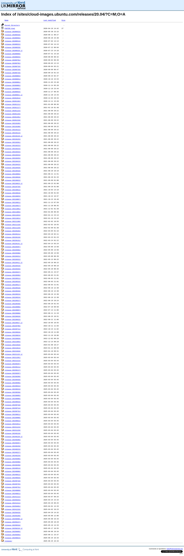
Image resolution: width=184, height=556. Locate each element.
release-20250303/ (13, 534)
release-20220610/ (13, 316)
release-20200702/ (13, 63)
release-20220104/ (13, 231)
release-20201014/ (13, 98)
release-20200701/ (13, 60)
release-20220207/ (13, 247)
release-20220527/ (13, 300)
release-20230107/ (13, 364)
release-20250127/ (13, 522)
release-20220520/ (13, 291)
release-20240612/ (13, 474)
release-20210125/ (13, 139)
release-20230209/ (13, 376)
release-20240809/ (13, 490)
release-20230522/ (13, 386)
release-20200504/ (13, 38)
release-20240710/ (13, 481)
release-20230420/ (13, 379)
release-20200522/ (13, 44)
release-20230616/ (13, 402)
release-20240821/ (13, 493)
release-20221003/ (13, 341)
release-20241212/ (13, 503)
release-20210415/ (13, 164)
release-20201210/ (13, 120)
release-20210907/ (13, 199)
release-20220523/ (13, 294)
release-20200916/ (13, 92)
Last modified (50, 20)
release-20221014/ (13, 348)
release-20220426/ (13, 269)
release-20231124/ (13, 427)
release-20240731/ (13, 487)
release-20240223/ (13, 449)
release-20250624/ (13, 538)
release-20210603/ (13, 174)
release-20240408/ (13, 462)
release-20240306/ (13, 459)
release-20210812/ (13, 190)
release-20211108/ (13, 221)
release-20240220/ (13, 446)
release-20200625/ (13, 57)
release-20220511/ (13, 278)
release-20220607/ (13, 310)
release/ (8, 541)
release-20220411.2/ (14, 262)
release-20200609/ (13, 54)
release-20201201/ (13, 117)
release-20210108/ (13, 126)
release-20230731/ (13, 411)
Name (6, 20)
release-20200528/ (13, 47)
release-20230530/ (13, 392)
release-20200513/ (13, 41)
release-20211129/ (13, 228)
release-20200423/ (13, 31)
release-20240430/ (13, 465)
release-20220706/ (13, 326)
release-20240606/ (13, 471)
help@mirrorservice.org (175, 549)
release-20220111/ (13, 234)
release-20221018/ (13, 351)
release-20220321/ (13, 256)
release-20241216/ (13, 509)
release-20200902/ (13, 85)
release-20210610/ (13, 177)
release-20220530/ (13, 304)
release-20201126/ (13, 114)
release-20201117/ (13, 107)
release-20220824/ (13, 335)
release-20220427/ (13, 272)
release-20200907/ (13, 88)
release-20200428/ (13, 35)
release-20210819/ (13, 193)
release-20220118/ (13, 237)
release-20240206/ (13, 440)
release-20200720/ (13, 69)
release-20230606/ (13, 398)
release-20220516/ (13, 281)
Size (63, 20)
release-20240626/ (13, 478)
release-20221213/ (13, 360)
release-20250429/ (13, 512)
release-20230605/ (13, 395)
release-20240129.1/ (14, 436)
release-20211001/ (13, 209)
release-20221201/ (13, 357)
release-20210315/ (13, 152)
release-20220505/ (13, 275)
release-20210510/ (13, 171)
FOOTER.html (10, 28)
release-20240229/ (13, 455)
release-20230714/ (13, 408)
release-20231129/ (13, 430)
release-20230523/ (13, 389)
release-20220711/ (13, 329)
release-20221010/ (13, 345)
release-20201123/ (13, 111)
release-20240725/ (13, 484)
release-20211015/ (13, 215)
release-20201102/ (13, 101)
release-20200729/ (13, 73)
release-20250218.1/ (14, 528)
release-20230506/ (13, 383)
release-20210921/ (13, 202)
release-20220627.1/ (14, 323)
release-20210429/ (13, 167)
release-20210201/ (13, 142)
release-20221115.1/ (14, 354)
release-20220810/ (13, 332)
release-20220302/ (13, 250)
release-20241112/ (13, 497)
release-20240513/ (13, 468)
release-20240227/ (13, 452)
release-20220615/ (13, 319)
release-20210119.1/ (14, 136)
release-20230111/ (13, 367)
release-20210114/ (13, 133)
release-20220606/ (13, 307)
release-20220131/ (13, 240)
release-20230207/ (13, 373)
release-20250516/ (13, 525)
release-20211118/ (13, 224)
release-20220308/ (13, 253)
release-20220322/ (13, 259)
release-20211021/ (13, 218)
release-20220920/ (13, 338)
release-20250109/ (13, 516)
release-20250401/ (13, 506)
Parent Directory (12, 25)
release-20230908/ (13, 417)
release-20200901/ (13, 82)
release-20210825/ (13, 196)
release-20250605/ (13, 531)
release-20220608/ (13, 313)
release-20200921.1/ (14, 95)
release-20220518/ (13, 288)
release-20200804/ (13, 76)
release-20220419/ (13, 266)
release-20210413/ (13, 161)
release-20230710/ (13, 405)
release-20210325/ (13, 158)
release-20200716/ (13, 66)
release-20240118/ (13, 433)
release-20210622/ (13, 180)
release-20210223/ (13, 148)
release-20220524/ (13, 297)
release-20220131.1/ (14, 243)
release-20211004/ (13, 212)
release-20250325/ (13, 500)
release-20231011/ (13, 424)
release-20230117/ (13, 370)
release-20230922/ (13, 421)
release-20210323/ (13, 155)
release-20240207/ (13, 443)
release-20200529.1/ (14, 50)
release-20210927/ (13, 205)
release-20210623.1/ (14, 183)
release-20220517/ (13, 285)
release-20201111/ (13, 104)
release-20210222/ (13, 145)
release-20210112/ (13, 130)
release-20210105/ (13, 123)
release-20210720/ (13, 186)
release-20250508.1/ (14, 519)
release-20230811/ (13, 414)
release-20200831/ (13, 79)
